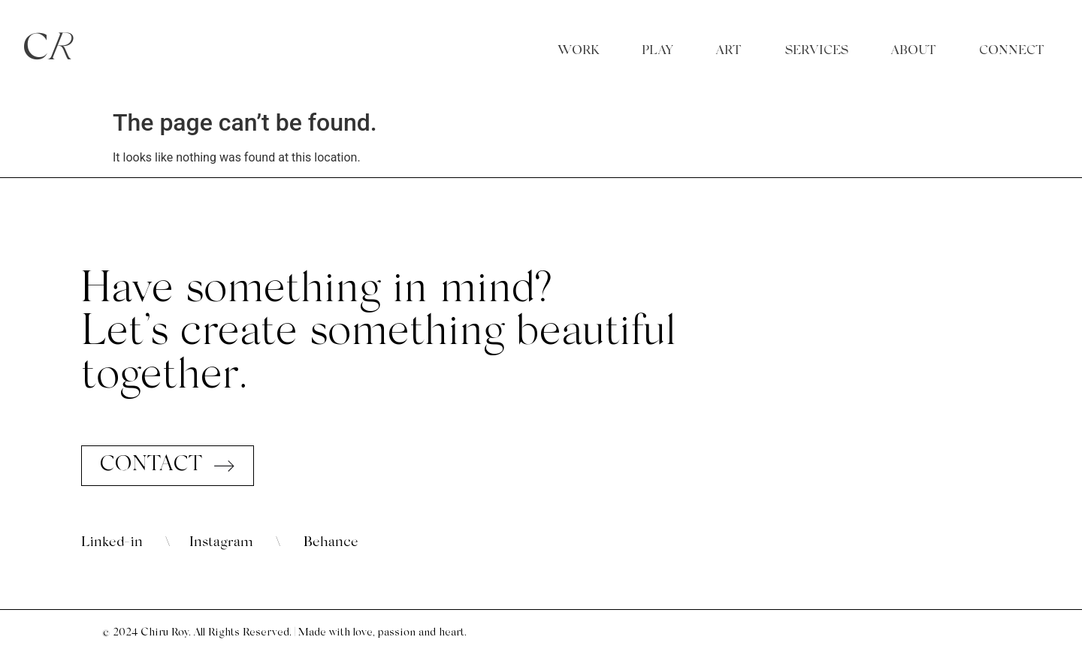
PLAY (657, 51)
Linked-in (112, 543)
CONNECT (1011, 51)
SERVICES (816, 51)
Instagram (221, 543)
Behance (331, 543)
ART (729, 51)
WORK (578, 51)
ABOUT (913, 51)
